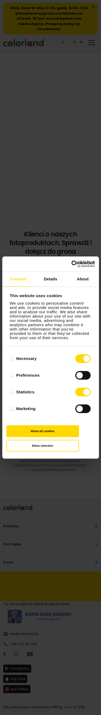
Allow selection (42, 445)
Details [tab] (50, 279)
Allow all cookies (43, 431)
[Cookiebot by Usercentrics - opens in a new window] (72, 263)
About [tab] (83, 279)
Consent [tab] (18, 279)
